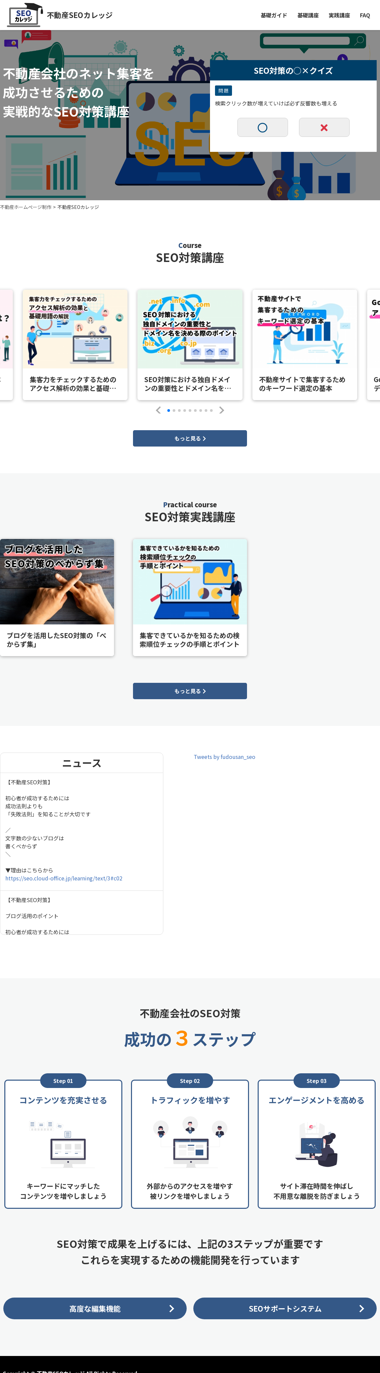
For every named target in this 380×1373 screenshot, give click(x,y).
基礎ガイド (274, 15)
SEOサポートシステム (285, 1308)
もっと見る (190, 438)
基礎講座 (308, 15)
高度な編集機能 (95, 1308)
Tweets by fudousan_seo (224, 757)
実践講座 (339, 15)
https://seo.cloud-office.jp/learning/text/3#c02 (63, 878)
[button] (160, 410)
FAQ (365, 15)
